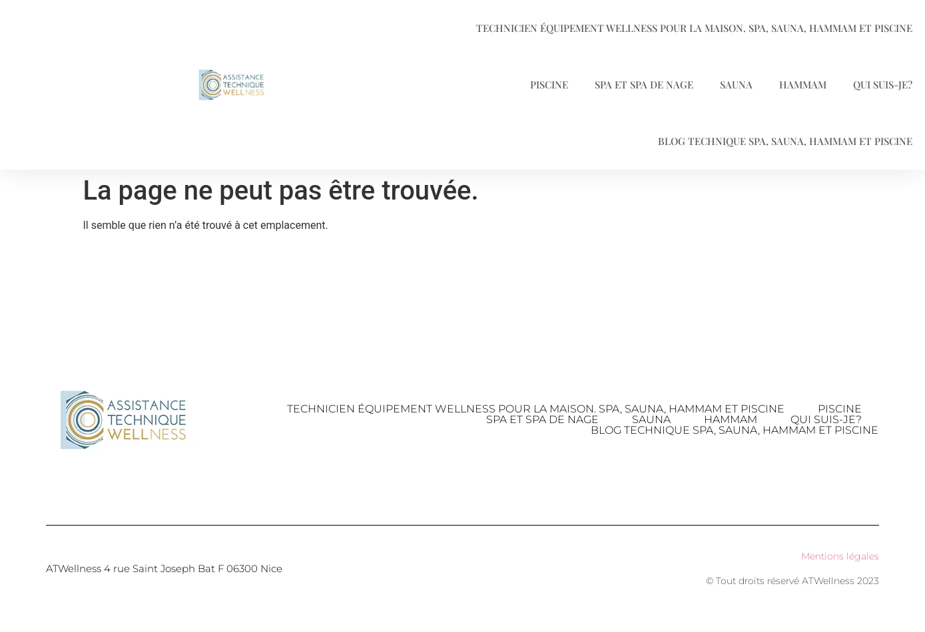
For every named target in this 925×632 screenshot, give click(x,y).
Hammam (802, 84)
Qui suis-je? (826, 419)
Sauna (736, 84)
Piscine (549, 84)
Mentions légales (840, 556)
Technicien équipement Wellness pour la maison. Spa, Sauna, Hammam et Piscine (535, 409)
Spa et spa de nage (644, 84)
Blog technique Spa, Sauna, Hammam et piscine (734, 430)
